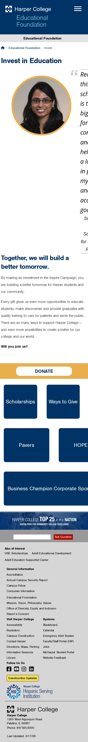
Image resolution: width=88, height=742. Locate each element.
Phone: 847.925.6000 (20, 728)
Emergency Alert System (58, 636)
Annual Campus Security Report (27, 580)
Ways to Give (63, 401)
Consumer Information (21, 591)
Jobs (46, 647)
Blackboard (50, 625)
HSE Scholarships (16, 553)
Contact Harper (16, 641)
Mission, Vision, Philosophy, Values (29, 603)
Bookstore (13, 630)
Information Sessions (20, 652)
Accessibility (14, 625)
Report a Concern (18, 614)
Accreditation (15, 575)
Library (11, 658)
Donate (44, 371)
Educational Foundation (32, 21)
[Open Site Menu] (74, 9)
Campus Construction (20, 636)
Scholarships (20, 401)
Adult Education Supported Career (26, 560)
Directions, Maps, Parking (23, 647)
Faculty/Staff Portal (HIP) (58, 641)
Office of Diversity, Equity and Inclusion (31, 608)
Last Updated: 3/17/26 (21, 736)
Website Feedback (54, 658)
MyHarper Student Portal (58, 652)
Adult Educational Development (51, 553)
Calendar (49, 630)
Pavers (26, 445)
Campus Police (16, 586)
